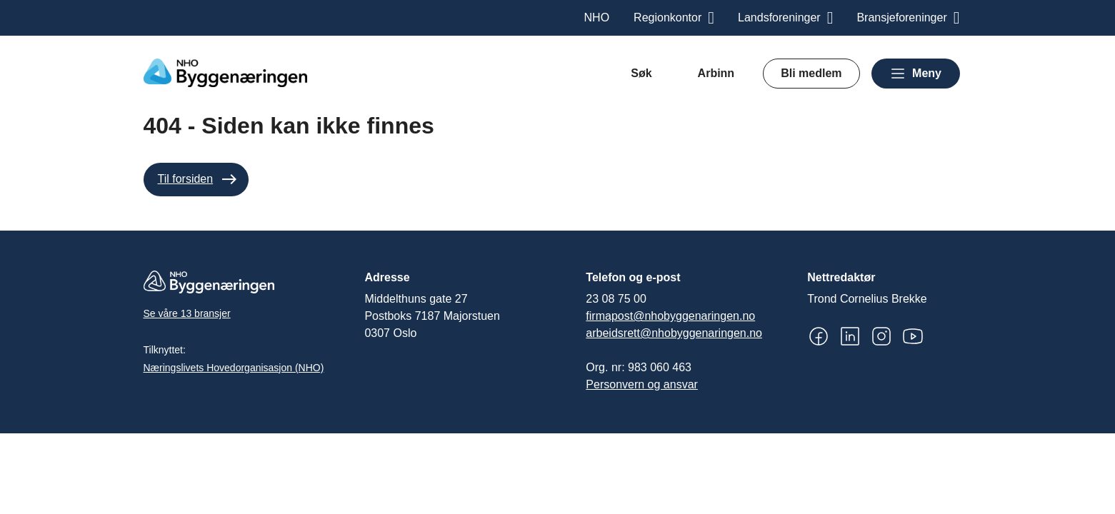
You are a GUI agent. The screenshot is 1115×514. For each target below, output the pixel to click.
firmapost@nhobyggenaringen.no (670, 316)
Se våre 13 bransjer (187, 313)
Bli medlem (811, 73)
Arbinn (716, 73)
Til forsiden (186, 179)
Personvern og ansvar (642, 384)
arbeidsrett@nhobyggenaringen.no (674, 333)
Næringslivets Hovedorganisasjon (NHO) (234, 367)
